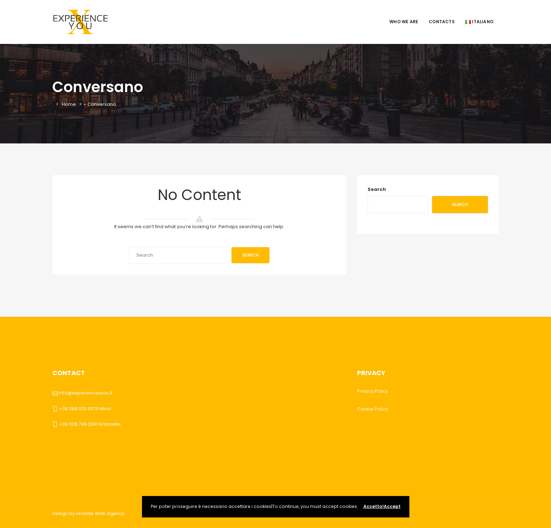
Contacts (442, 22)
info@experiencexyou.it (85, 392)
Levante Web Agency (100, 513)
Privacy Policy (372, 391)
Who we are (403, 22)
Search (250, 255)
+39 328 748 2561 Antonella (90, 424)
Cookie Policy (372, 409)
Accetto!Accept (382, 506)
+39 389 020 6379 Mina (85, 408)
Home (69, 104)
